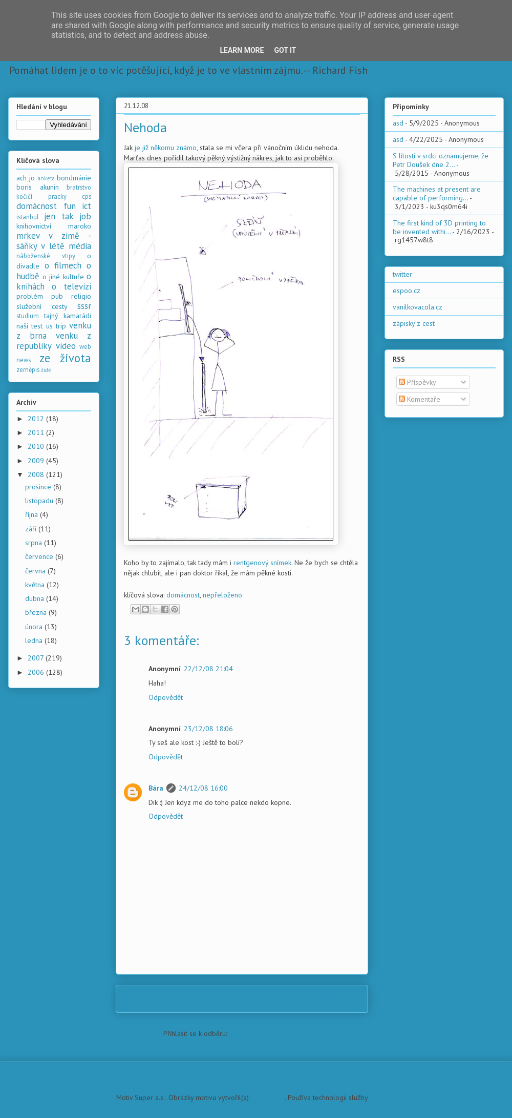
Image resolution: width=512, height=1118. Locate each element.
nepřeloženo (222, 594)
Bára (155, 788)
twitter (402, 274)
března (37, 612)
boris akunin (37, 187)
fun (69, 206)
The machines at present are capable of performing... (437, 193)
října (32, 514)
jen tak (58, 216)
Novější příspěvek (157, 998)
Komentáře (419, 399)
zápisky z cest (414, 323)
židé (46, 370)
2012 (37, 418)
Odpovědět (165, 697)
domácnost (183, 594)
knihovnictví (33, 226)
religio (81, 296)
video (66, 345)
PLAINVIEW (268, 1097)
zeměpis (27, 369)
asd (398, 123)
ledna (35, 640)
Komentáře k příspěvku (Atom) (275, 1033)
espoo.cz (406, 290)
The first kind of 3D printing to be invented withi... (439, 227)
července (40, 556)
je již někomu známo (166, 147)
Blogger (382, 1097)
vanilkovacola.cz (417, 307)
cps (86, 196)
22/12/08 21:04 (208, 668)
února (35, 626)
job (85, 216)
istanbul (27, 217)
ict (86, 206)
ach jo (25, 177)
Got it (285, 50)
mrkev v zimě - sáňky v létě (53, 241)
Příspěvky (417, 382)
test (36, 325)
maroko (79, 226)
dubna (35, 598)
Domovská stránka (245, 998)
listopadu (40, 500)
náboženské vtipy (45, 256)
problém (29, 296)
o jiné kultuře (63, 276)
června (36, 570)
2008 (37, 474)
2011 (37, 432)
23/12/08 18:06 (208, 728)
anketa (46, 178)
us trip (56, 325)
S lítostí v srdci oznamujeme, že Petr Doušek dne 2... (440, 160)
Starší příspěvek (329, 998)
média (80, 246)
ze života (65, 357)
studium (27, 316)
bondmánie (74, 177)
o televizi (71, 286)
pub (57, 296)
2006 (37, 672)
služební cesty (42, 306)
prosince (39, 486)
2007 (37, 657)
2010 (37, 446)
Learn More (242, 50)
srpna (34, 542)
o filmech (63, 265)
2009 (37, 460)
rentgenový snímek (262, 562)
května (36, 584)
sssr (84, 306)
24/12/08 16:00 (203, 788)
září (31, 528)
